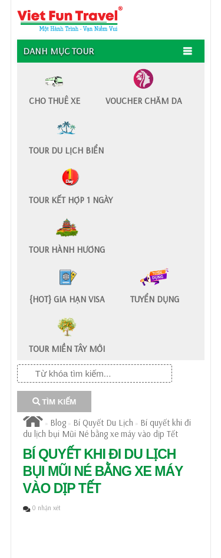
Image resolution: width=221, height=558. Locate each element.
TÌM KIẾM (54, 401)
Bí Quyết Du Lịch (103, 422)
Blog (58, 422)
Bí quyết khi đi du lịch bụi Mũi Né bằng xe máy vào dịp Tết (107, 428)
